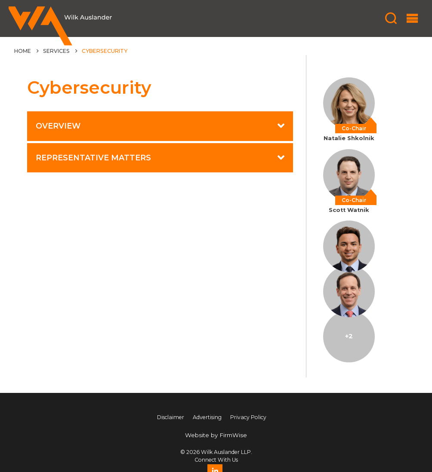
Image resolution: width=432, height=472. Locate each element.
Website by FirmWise (216, 435)
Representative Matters (93, 157)
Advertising (207, 417)
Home (22, 51)
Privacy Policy (248, 417)
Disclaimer (170, 417)
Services (56, 51)
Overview (58, 125)
